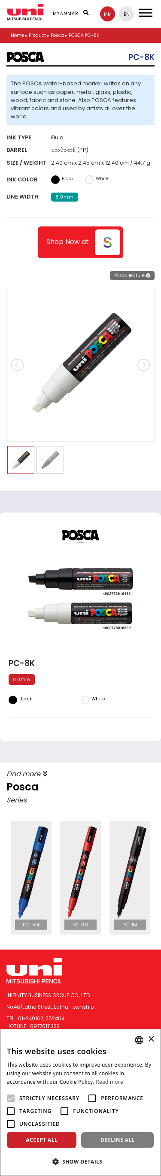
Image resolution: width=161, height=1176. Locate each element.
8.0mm (64, 197)
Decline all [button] (117, 1139)
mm (108, 14)
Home (17, 35)
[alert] (80, 1102)
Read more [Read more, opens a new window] (109, 1082)
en (127, 14)
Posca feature (132, 275)
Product (37, 35)
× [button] (151, 1039)
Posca (57, 35)
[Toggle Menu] (145, 13)
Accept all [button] (42, 1139)
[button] (80, 1161)
